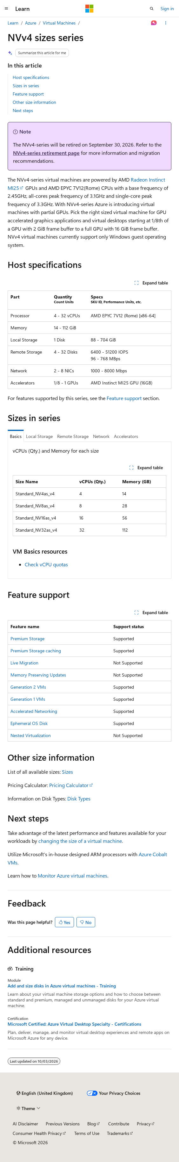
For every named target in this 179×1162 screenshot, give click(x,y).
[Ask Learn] (154, 23)
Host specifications (31, 77)
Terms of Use (86, 1133)
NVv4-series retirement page (46, 152)
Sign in (167, 8)
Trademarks (118, 1133)
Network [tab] (101, 436)
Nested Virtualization (30, 735)
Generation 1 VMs (27, 699)
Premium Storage (27, 638)
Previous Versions (63, 1124)
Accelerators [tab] (126, 436)
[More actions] (165, 23)
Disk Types (78, 798)
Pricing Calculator (69, 785)
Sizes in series (26, 85)
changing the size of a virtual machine (80, 840)
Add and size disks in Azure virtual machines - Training (62, 986)
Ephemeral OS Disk (29, 723)
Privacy (144, 1124)
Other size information (34, 102)
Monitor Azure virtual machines (72, 875)
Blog (91, 1124)
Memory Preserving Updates (38, 675)
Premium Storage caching (35, 651)
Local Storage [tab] (39, 436)
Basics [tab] (16, 436)
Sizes (67, 771)
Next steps (23, 110)
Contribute (118, 1124)
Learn (13, 23)
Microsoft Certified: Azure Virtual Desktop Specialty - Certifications (74, 1024)
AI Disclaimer (25, 1124)
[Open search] (151, 8)
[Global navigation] (6, 8)
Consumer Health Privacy (37, 1133)
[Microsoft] (89, 8)
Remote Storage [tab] (73, 436)
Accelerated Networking (33, 711)
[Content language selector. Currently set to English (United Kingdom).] (45, 1093)
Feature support (28, 94)
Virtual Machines (59, 23)
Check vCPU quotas (46, 564)
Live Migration (24, 663)
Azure (30, 23)
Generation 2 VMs (28, 687)
